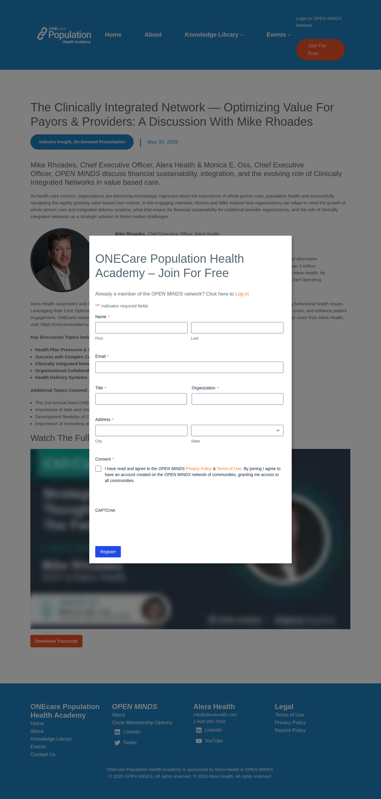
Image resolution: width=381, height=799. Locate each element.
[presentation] (140, 527)
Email (102, 356)
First (99, 338)
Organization (205, 388)
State (195, 441)
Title (100, 388)
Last (195, 338)
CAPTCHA (105, 510)
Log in (242, 294)
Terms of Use (229, 468)
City (98, 441)
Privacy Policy (199, 468)
